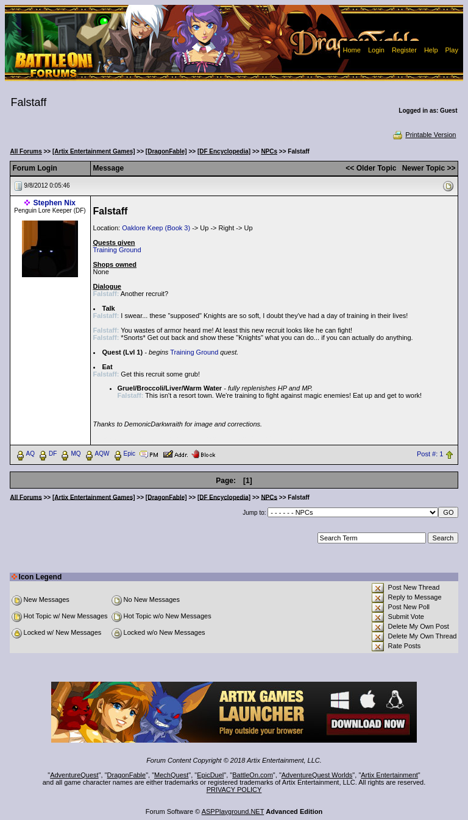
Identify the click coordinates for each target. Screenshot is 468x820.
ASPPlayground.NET (233, 811)
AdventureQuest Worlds (317, 775)
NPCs (269, 151)
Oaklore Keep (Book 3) (156, 228)
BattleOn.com (252, 775)
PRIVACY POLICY (234, 789)
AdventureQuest (74, 775)
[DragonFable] (166, 151)
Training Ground (117, 249)
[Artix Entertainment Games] (93, 151)
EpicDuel (210, 775)
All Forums (26, 151)
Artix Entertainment (389, 775)
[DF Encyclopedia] (223, 151)
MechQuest (171, 775)
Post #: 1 (430, 454)
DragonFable (126, 775)
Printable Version (424, 134)
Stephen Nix (55, 203)
